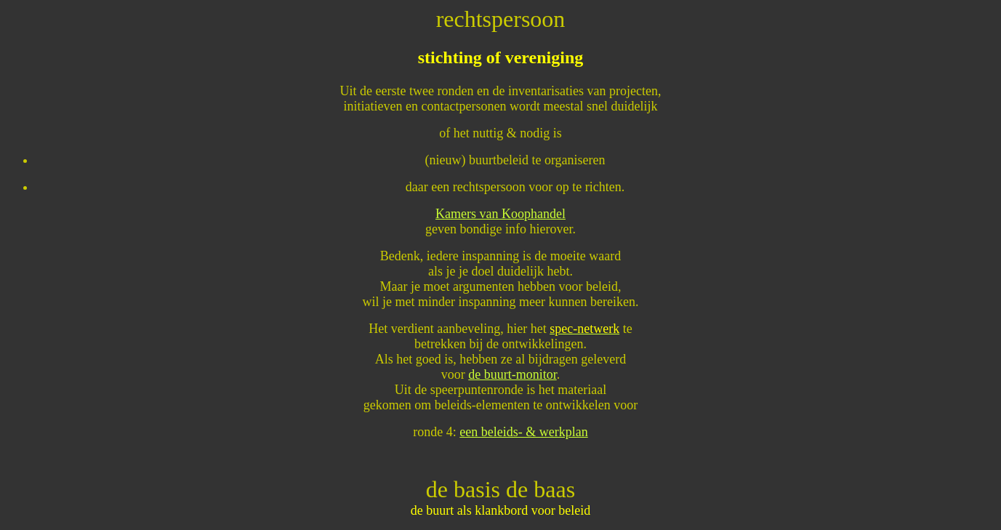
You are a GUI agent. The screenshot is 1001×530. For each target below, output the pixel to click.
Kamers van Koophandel (500, 213)
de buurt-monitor (512, 374)
